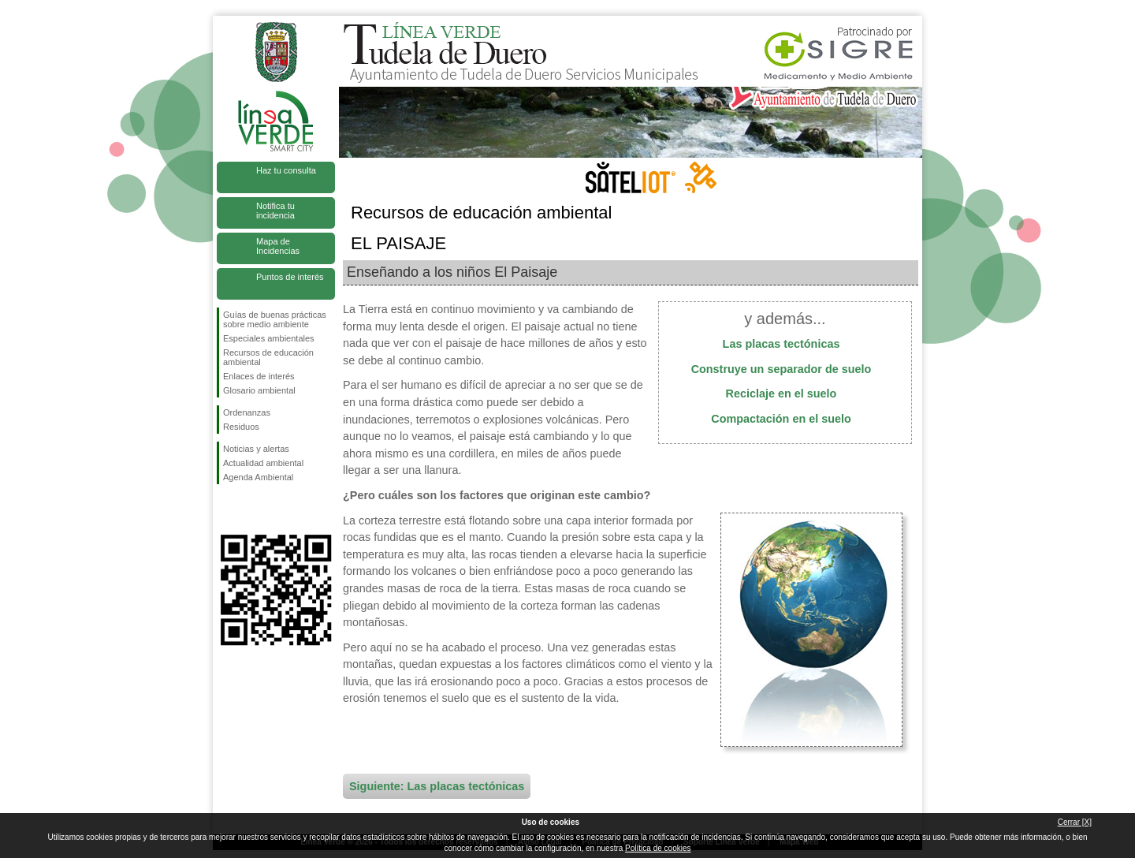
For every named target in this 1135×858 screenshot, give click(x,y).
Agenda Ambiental (258, 477)
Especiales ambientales (268, 338)
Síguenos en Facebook (226, 509)
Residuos (241, 426)
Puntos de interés (290, 277)
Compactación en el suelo (781, 418)
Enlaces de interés (259, 376)
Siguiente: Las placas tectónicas (436, 786)
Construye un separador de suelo (781, 369)
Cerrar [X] (1075, 822)
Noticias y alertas (256, 448)
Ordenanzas (246, 412)
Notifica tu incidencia (275, 210)
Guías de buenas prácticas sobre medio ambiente (274, 319)
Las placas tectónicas (781, 344)
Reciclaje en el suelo (781, 393)
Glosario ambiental (259, 390)
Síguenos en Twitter (252, 509)
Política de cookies (657, 848)
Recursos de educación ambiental (268, 357)
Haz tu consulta (286, 170)
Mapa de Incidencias (278, 246)
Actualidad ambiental (263, 463)
